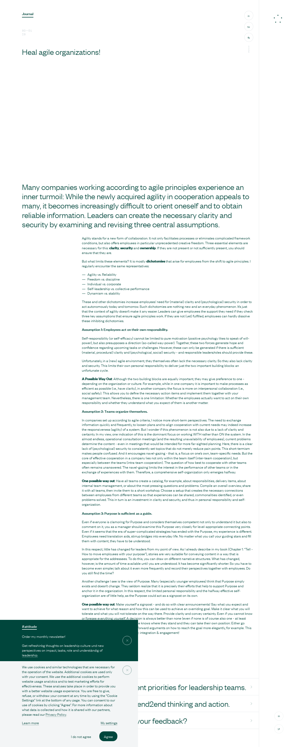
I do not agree (81, 736)
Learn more (30, 723)
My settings (109, 723)
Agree (108, 736)
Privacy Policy (56, 714)
